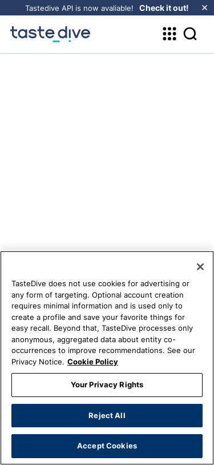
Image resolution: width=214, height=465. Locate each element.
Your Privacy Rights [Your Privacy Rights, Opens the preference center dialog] (107, 384)
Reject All (106, 415)
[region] (107, 358)
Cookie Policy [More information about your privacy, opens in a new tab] (92, 361)
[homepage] (50, 34)
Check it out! (164, 8)
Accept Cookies (107, 445)
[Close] (200, 266)
